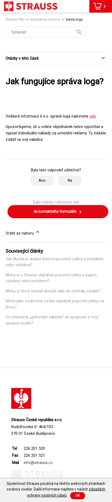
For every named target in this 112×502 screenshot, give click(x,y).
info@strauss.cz (38, 462)
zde (93, 116)
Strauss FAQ (15, 19)
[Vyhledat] (45, 32)
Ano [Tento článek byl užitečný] (42, 180)
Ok (77, 495)
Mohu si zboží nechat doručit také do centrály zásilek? (53, 291)
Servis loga (74, 19)
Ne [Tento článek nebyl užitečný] (70, 180)
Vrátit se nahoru (23, 232)
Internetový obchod (45, 19)
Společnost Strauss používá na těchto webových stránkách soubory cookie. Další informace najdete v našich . (56, 489)
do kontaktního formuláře (58, 212)
